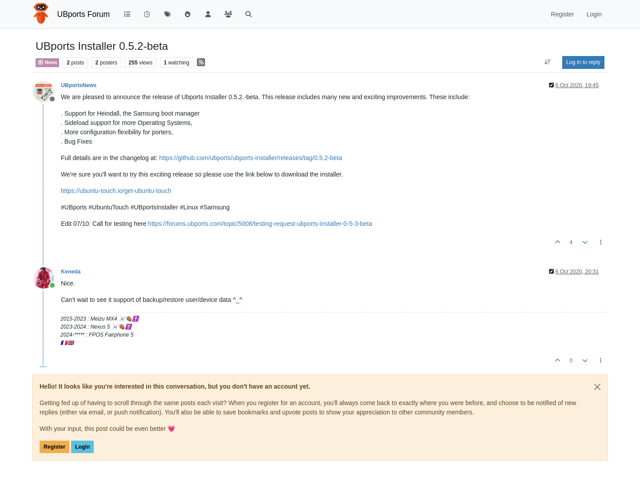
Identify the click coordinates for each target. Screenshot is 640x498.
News (47, 62)
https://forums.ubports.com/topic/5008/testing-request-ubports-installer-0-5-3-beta (260, 223)
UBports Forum (83, 14)
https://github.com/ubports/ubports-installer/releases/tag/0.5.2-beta (250, 157)
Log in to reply (583, 62)
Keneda (70, 272)
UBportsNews (78, 85)
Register (54, 447)
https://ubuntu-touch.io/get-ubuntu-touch (116, 190)
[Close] (597, 387)
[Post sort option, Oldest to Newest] (547, 62)
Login (82, 447)
